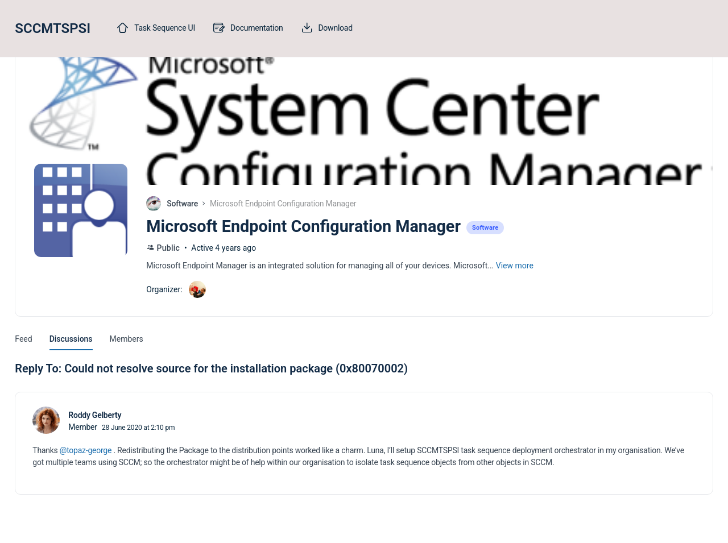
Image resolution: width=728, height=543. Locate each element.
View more (514, 265)
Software (182, 203)
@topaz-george (85, 450)
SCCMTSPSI (52, 28)
